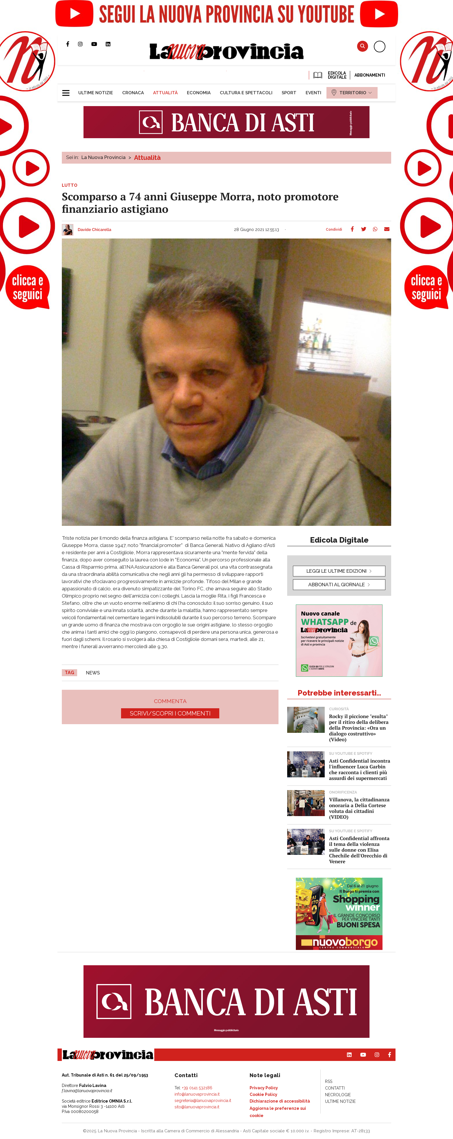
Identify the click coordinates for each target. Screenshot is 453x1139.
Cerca (362, 46)
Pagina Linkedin (112, 44)
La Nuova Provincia (103, 157)
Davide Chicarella (94, 230)
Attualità (147, 157)
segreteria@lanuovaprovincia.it (202, 1100)
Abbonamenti (369, 75)
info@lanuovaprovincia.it (197, 1094)
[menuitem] (95, 93)
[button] (68, 90)
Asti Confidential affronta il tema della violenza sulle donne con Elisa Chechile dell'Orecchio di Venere (359, 850)
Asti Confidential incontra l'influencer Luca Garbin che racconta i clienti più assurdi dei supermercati (359, 769)
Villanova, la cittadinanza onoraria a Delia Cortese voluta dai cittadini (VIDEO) (359, 808)
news (93, 673)
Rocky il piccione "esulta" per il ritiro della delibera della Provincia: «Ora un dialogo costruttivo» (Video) (359, 728)
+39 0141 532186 (197, 1088)
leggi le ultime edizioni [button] (337, 571)
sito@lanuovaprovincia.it (196, 1107)
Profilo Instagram (84, 44)
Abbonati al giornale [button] (336, 584)
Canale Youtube (98, 44)
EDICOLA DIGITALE (329, 75)
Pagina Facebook (72, 44)
